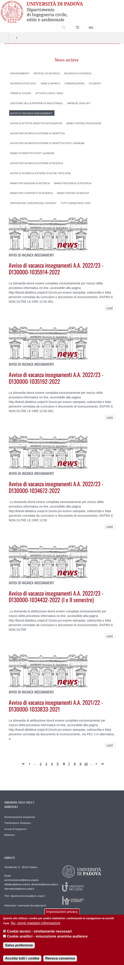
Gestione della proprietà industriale (36, 103)
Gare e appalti (50, 83)
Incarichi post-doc (23, 83)
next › (97, 764)
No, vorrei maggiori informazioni (35, 923)
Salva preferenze (19, 946)
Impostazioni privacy (62, 912)
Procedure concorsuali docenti (33, 203)
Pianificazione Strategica (17, 823)
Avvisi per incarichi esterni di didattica (37, 133)
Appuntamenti (19, 73)
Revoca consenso (60, 959)
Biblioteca (9, 835)
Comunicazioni (74, 83)
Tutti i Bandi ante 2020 (75, 203)
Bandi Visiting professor (83, 123)
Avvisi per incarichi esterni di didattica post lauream (47, 143)
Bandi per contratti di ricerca (31, 193)
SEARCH (110, 24)
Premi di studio (20, 93)
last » (103, 764)
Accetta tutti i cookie (22, 959)
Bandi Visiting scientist (73, 193)
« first (23, 764)
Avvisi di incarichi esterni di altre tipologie (40, 173)
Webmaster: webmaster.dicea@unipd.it (25, 905)
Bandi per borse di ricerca (72, 183)
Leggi (110, 307)
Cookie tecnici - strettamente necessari (39, 932)
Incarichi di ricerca (77, 73)
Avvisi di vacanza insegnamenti (31, 113)
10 (86, 764)
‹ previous (29, 764)
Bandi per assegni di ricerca (30, 183)
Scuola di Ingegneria (15, 829)
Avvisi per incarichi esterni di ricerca (36, 163)
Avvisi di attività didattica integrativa (36, 123)
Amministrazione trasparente (19, 817)
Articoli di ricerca (47, 73)
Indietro (16, 38)
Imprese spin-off (79, 103)
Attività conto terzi (49, 93)
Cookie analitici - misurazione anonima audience (47, 937)
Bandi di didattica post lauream (32, 153)
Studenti (95, 83)
